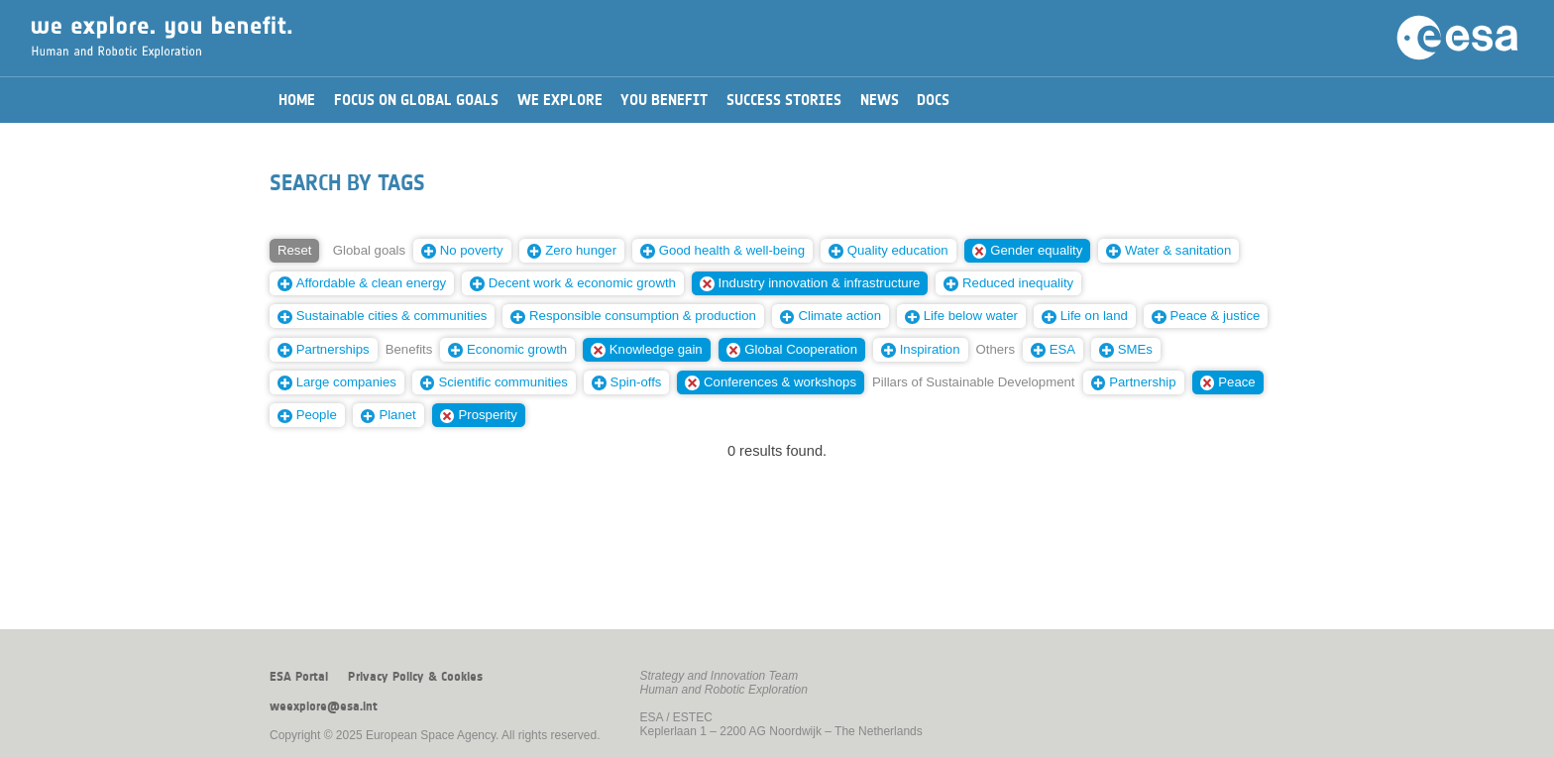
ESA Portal (299, 677)
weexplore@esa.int (324, 706)
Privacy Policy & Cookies (415, 677)
